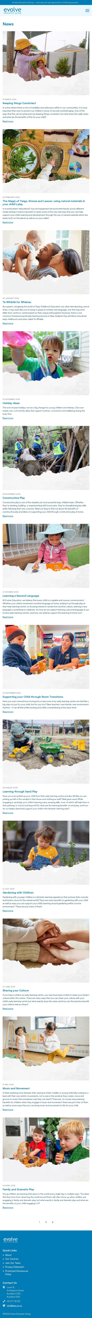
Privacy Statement (14, 1267)
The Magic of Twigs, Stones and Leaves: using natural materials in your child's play (44, 202)
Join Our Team (12, 1263)
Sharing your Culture (16, 990)
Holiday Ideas (11, 403)
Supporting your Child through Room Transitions (33, 696)
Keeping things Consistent (19, 103)
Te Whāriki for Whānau (17, 302)
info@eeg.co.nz (14, 1305)
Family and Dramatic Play (18, 1189)
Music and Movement (16, 1088)
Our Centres (11, 1259)
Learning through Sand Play (20, 791)
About (8, 1255)
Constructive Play (14, 497)
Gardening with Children (18, 892)
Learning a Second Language (21, 595)
